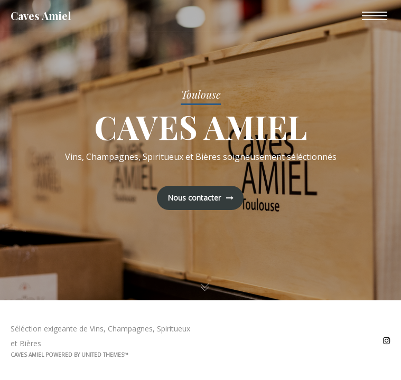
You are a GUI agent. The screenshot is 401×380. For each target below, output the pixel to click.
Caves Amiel (41, 15)
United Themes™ (104, 354)
